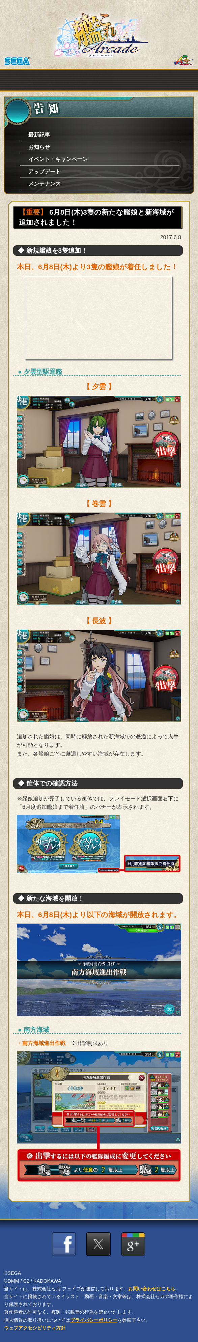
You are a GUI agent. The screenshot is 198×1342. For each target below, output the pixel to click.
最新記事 (39, 135)
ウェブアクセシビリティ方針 (34, 1328)
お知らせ (39, 147)
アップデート (44, 171)
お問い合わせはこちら (151, 1288)
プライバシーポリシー (93, 1320)
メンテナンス (44, 184)
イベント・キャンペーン (58, 159)
